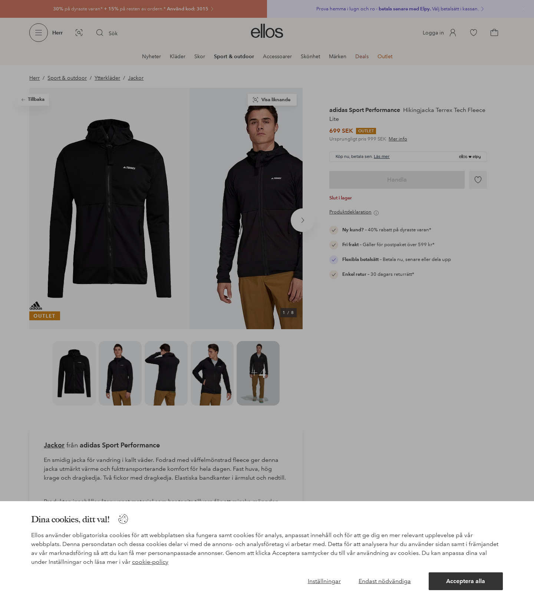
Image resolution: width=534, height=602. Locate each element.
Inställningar (324, 581)
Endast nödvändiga (385, 581)
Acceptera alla (465, 581)
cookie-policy (150, 561)
